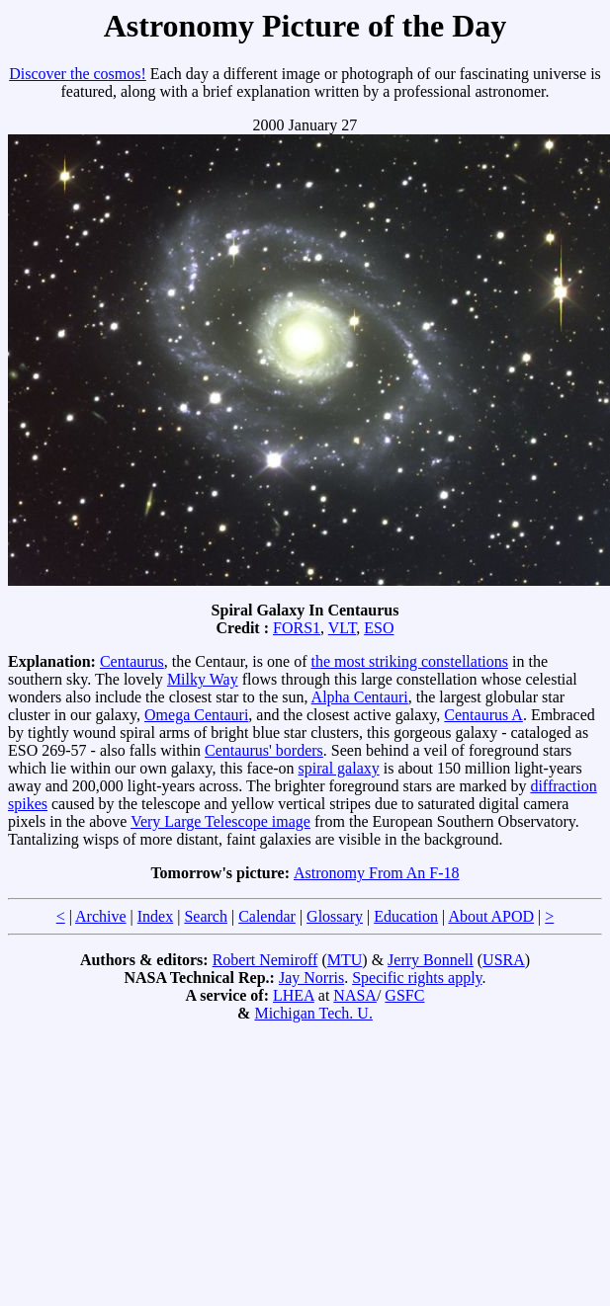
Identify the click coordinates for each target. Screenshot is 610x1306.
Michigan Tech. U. (313, 1013)
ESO (378, 627)
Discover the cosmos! (77, 73)
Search (205, 916)
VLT (342, 627)
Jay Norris (311, 977)
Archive (101, 916)
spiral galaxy (339, 768)
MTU (345, 959)
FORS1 (296, 627)
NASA (355, 995)
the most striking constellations (409, 661)
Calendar (267, 916)
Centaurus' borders (264, 750)
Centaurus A (483, 714)
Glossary (334, 916)
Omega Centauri (196, 714)
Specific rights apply (416, 977)
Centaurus (132, 661)
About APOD (491, 916)
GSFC (404, 995)
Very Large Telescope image (220, 821)
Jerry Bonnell (431, 959)
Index (155, 916)
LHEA (293, 995)
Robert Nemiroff (265, 959)
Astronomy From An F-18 (377, 872)
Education (406, 916)
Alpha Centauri (359, 697)
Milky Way (202, 679)
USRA (503, 959)
